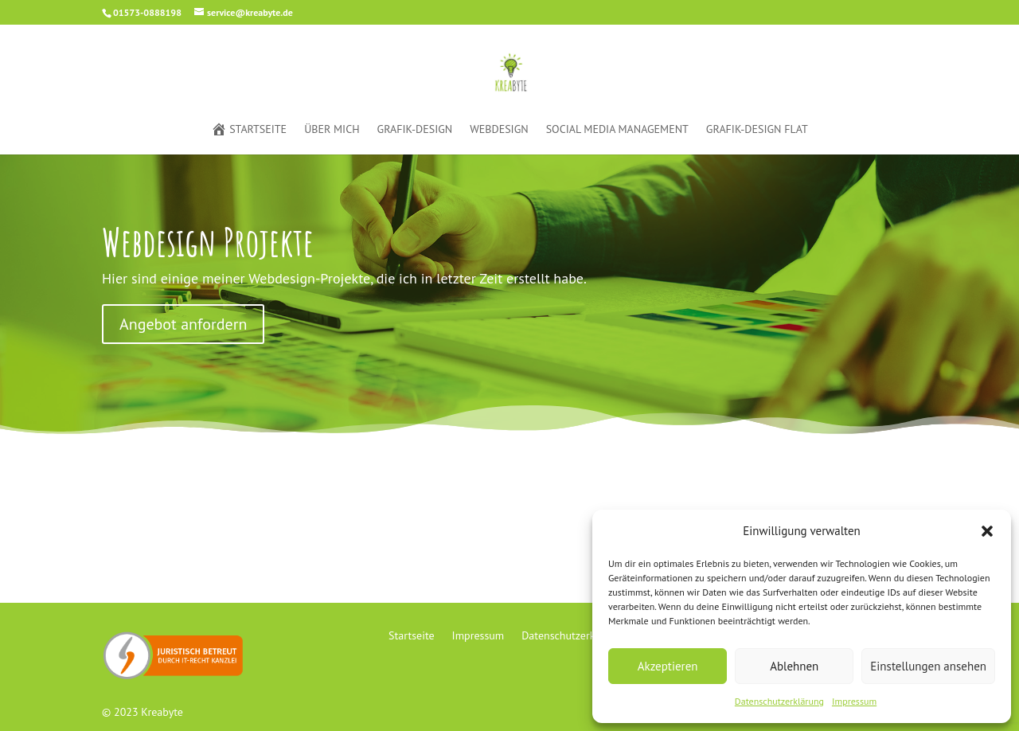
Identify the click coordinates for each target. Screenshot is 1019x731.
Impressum (854, 701)
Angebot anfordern (183, 324)
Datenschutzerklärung (779, 701)
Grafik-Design (415, 129)
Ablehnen (794, 666)
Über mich (331, 129)
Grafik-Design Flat (757, 129)
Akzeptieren (668, 666)
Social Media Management (617, 129)
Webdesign (499, 129)
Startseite (249, 130)
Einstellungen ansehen (928, 666)
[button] (987, 531)
